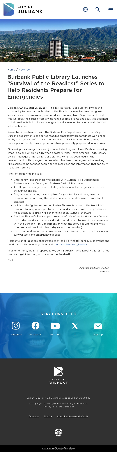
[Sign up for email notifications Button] (98, 329)
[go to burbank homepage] (23, 9)
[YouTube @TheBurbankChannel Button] (55, 329)
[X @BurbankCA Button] (74, 329)
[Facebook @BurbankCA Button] (35, 329)
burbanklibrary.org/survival (71, 244)
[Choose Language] (85, 9)
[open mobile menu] (111, 9)
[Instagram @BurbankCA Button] (15, 329)
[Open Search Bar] (98, 9)
